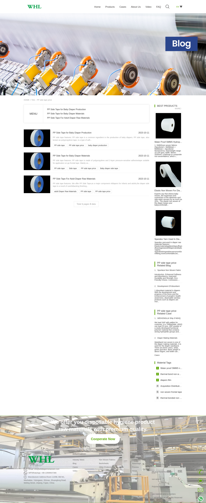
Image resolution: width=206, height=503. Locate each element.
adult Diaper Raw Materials (65, 191)
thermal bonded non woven (169, 398)
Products (104, 453)
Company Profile (139, 460)
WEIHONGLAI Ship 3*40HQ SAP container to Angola (167, 319)
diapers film (163, 380)
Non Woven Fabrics (107, 460)
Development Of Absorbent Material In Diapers (167, 287)
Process (135, 467)
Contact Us (136, 474)
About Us (137, 453)
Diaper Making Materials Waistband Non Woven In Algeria (168, 339)
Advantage (136, 463)
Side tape (73, 168)
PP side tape (59, 145)
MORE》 (178, 108)
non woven (156, 480)
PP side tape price (76, 145)
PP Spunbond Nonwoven (162, 472)
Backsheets (104, 463)
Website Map (29, 498)
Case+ (157, 355)
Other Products (105, 467)
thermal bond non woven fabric (169, 374)
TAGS (155, 453)
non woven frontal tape (169, 392)
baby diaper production (97, 145)
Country (135, 478)
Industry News (78, 460)
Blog (74, 463)
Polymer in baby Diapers (162, 487)
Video (75, 471)
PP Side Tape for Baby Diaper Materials (65, 114)
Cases (75, 467)
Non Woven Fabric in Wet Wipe (165, 465)
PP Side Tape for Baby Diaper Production (66, 109)
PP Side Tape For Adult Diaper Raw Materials (68, 118)
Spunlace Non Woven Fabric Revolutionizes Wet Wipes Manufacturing (167, 271)
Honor (134, 471)
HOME (26, 100)
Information (79, 453)
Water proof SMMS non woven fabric (169, 368)
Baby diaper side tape (109, 168)
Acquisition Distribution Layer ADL (169, 386)
